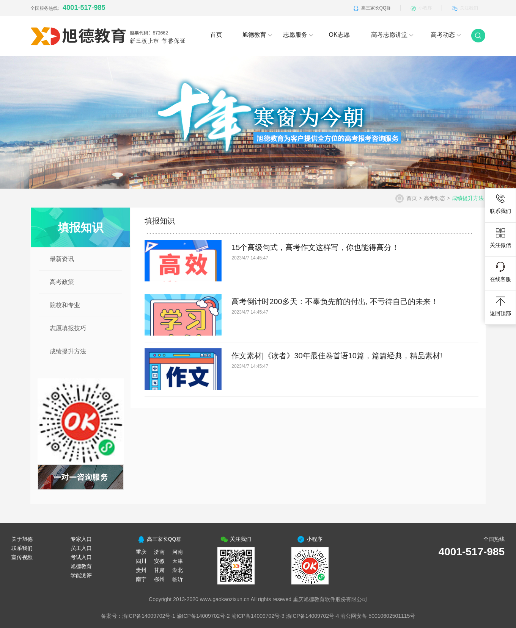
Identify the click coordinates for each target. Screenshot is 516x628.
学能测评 (81, 575)
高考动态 (446, 34)
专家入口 (81, 539)
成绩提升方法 (68, 351)
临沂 (177, 579)
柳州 (159, 579)
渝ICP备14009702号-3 (258, 616)
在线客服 (500, 272)
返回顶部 (500, 306)
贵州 (141, 570)
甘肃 (159, 570)
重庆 (141, 552)
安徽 (159, 561)
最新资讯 (62, 259)
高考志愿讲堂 (392, 34)
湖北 (177, 570)
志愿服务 (298, 34)
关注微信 (500, 238)
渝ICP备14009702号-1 (148, 616)
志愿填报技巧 (68, 328)
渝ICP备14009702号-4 (312, 616)
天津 (177, 561)
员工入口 (81, 548)
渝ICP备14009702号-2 (203, 616)
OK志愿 (339, 34)
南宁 (141, 579)
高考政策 (62, 282)
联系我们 (500, 204)
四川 (141, 561)
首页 (216, 34)
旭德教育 (257, 34)
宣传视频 (22, 557)
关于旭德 (22, 539)
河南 (177, 552)
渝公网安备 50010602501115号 (377, 616)
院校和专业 (65, 305)
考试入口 (81, 557)
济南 (159, 552)
